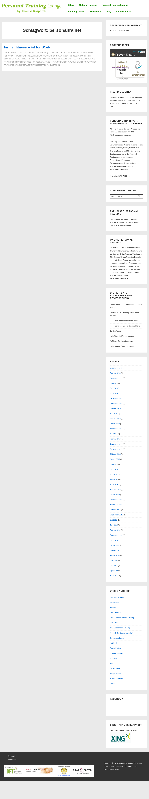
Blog (108, 11)
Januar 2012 (115, 545)
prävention (9, 65)
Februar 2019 (115, 419)
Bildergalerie (115, 668)
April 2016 (114, 479)
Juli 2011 (113, 560)
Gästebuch (95, 11)
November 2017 (116, 429)
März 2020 (114, 393)
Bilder (71, 5)
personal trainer (71, 62)
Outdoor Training (88, 5)
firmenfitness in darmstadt (47, 59)
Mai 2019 (113, 414)
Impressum (124, 11)
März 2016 (114, 485)
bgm (29, 56)
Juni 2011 (114, 566)
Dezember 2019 (116, 398)
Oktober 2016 (115, 454)
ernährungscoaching (73, 56)
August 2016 (115, 459)
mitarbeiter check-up (25, 62)
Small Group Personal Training (122, 618)
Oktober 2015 (115, 510)
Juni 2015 (114, 525)
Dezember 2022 (116, 368)
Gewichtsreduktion (117, 638)
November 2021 (116, 378)
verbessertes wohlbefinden (46, 65)
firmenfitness (27, 59)
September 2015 (116, 515)
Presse (112, 684)
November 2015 (116, 505)
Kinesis (113, 608)
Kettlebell (113, 643)
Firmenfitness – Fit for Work (27, 47)
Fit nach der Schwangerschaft (121, 633)
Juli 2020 (113, 383)
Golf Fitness (114, 623)
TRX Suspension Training (120, 628)
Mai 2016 (113, 474)
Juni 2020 (114, 388)
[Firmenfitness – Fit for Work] (53, 53)
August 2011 (115, 555)
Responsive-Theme (111, 769)
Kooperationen (115, 673)
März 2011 (114, 576)
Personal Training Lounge (115, 5)
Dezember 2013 (116, 535)
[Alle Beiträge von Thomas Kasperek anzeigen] (17, 53)
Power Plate (114, 602)
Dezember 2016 (116, 444)
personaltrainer (88, 62)
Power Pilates (115, 648)
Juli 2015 (113, 520)
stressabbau (21, 65)
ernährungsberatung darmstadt (47, 56)
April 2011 (114, 571)
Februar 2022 (115, 373)
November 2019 (116, 403)
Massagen (114, 658)
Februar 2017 (115, 439)
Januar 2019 (115, 424)
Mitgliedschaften (116, 679)
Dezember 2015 (116, 500)
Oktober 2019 (115, 408)
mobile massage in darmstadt (49, 62)
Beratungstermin (76, 11)
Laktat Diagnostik (116, 653)
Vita (111, 663)
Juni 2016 (114, 469)
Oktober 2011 (115, 550)
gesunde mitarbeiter (70, 59)
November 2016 (116, 449)
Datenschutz (12, 756)
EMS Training (115, 613)
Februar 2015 (115, 530)
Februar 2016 (115, 489)
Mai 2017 (113, 434)
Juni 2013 (114, 540)
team (30, 65)
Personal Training (117, 597)
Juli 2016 (113, 464)
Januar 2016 (115, 495)
